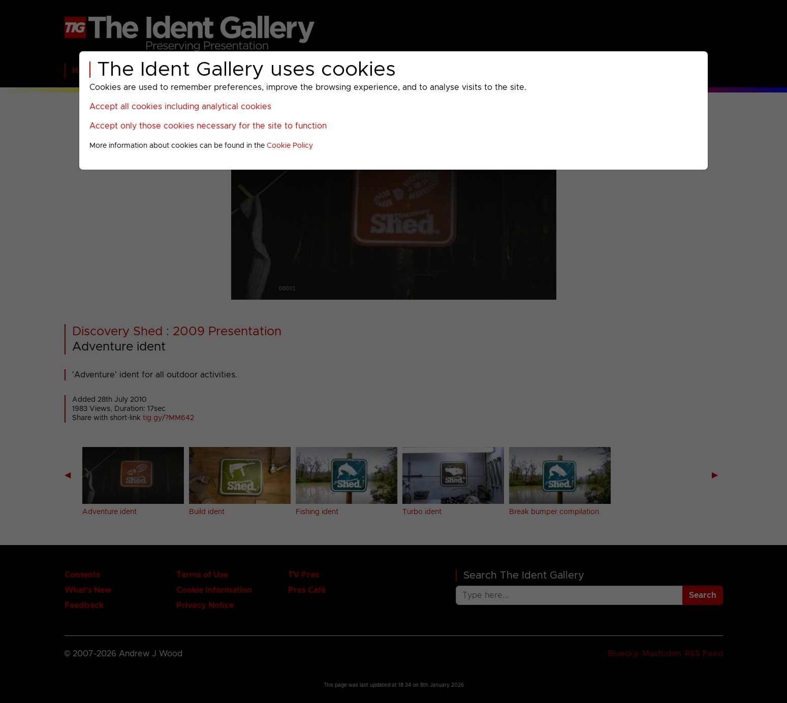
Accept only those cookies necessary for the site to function (208, 126)
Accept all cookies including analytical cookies (180, 107)
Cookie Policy (290, 145)
